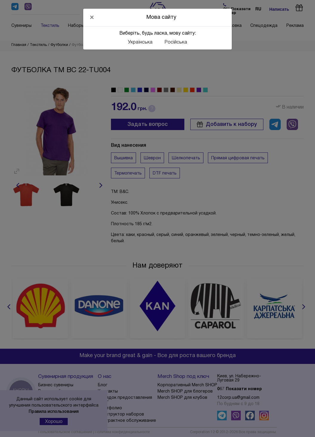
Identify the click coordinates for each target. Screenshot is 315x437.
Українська (140, 42)
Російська (175, 42)
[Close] (92, 17)
